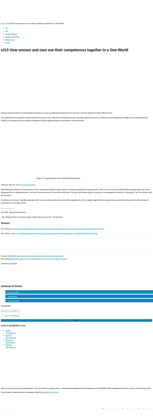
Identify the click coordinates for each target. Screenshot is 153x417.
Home (3, 23)
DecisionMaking (11, 34)
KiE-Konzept (9, 40)
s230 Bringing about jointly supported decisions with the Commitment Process (38, 259)
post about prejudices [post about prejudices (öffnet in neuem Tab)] (27, 185)
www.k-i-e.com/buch (51, 392)
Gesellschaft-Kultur (12, 37)
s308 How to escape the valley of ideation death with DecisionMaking (37, 256)
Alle (6, 31)
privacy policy (15, 315)
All (7, 23)
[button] (148, 17)
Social (7, 43)
